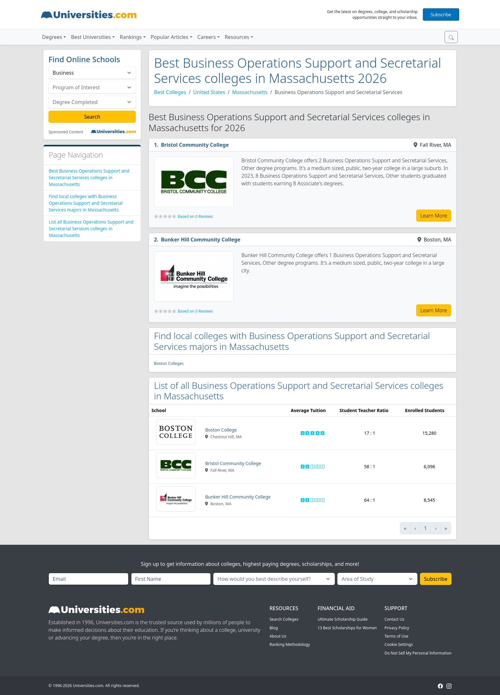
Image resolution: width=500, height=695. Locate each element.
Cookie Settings (399, 644)
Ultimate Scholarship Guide (343, 619)
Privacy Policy (397, 628)
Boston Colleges (169, 363)
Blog (273, 628)
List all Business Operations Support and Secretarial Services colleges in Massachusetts (91, 228)
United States (209, 92)
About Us (277, 636)
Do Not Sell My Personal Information (418, 653)
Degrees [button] (52, 37)
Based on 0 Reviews (195, 216)
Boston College (221, 430)
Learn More (433, 215)
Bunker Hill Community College (200, 239)
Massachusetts (250, 92)
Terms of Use (396, 636)
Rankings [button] (131, 37)
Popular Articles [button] (169, 37)
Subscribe (441, 14)
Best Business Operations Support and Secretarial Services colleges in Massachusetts (89, 177)
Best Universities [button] (91, 37)
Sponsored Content (65, 132)
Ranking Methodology (289, 644)
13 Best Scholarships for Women (347, 628)
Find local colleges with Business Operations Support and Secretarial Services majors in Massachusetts (86, 203)
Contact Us (394, 619)
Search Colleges (283, 619)
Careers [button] (206, 37)
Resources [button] (237, 37)
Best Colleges (170, 92)
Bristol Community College (195, 144)
